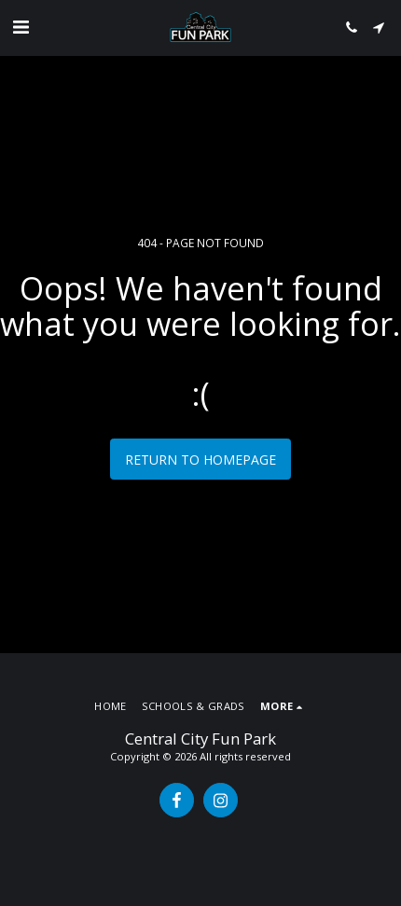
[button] (20, 26)
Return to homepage (200, 459)
